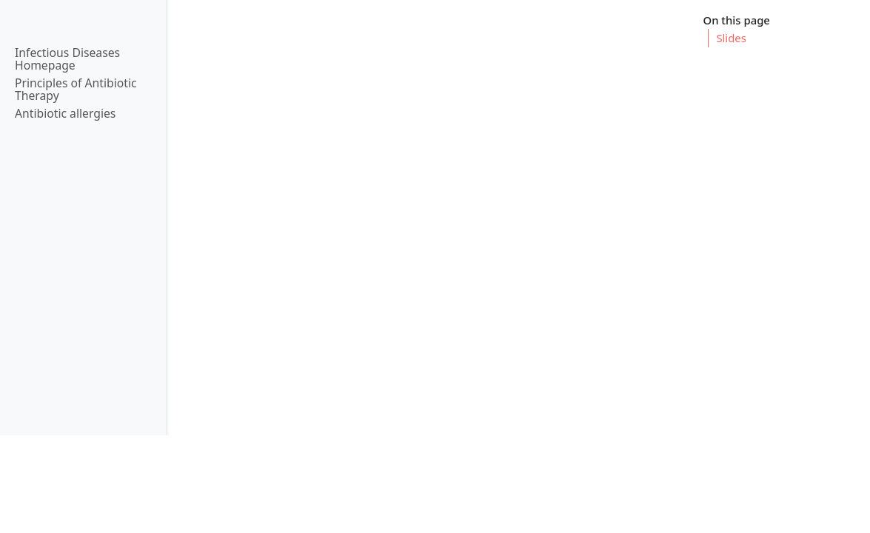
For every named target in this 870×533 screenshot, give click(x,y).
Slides (731, 37)
